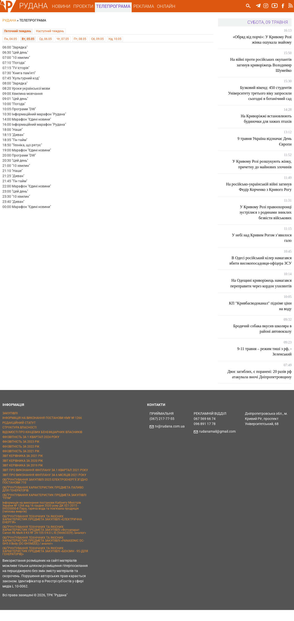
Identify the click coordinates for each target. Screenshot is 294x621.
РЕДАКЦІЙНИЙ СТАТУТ (19, 433)
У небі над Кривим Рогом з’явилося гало (262, 243)
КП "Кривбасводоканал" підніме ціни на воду (264, 311)
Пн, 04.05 (10, 37)
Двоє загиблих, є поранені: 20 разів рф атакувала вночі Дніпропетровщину (262, 382)
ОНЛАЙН (168, 6)
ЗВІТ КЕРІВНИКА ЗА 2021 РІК (22, 467)
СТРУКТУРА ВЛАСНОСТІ (19, 438)
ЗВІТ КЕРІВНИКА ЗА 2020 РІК (22, 471)
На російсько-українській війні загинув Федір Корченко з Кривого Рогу (263, 189)
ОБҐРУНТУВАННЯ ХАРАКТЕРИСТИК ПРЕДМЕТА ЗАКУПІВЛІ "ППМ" (44, 507)
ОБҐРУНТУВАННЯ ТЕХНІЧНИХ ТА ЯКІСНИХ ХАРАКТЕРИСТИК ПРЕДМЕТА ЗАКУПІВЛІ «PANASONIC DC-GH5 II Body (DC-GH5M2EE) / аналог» (43, 551)
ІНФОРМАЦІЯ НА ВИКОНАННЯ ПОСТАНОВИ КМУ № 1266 (42, 429)
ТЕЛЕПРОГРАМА (115, 6)
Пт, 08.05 (80, 37)
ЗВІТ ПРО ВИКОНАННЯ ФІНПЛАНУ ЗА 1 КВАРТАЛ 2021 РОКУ (45, 481)
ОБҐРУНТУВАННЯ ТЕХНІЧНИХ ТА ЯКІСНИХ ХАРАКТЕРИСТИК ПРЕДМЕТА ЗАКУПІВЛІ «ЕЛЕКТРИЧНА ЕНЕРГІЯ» (42, 530)
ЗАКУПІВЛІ (10, 424)
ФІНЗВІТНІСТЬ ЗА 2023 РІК (20, 452)
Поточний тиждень (17, 30)
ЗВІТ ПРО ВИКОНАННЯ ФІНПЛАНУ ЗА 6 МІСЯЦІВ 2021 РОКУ (44, 486)
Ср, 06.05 (45, 37)
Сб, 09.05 (97, 37)
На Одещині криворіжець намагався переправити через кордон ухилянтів (261, 288)
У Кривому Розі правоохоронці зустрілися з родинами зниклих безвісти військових (266, 217)
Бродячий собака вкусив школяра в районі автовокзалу (262, 334)
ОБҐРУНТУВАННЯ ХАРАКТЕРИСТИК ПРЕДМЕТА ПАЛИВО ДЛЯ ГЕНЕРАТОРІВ (42, 500)
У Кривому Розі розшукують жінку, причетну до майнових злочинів (262, 164)
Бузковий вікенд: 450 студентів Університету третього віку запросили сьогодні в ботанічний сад (261, 93)
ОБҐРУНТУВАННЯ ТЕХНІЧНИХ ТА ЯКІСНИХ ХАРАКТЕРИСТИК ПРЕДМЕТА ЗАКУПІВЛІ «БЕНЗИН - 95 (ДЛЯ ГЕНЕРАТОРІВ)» (45, 562)
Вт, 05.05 (28, 37)
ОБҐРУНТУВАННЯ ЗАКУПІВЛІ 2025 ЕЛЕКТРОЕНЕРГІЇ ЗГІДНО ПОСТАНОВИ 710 (45, 492)
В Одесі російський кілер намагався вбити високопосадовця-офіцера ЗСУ (261, 266)
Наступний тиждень (50, 30)
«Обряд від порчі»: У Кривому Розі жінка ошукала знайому (262, 39)
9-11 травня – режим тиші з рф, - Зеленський (264, 357)
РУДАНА (35, 5)
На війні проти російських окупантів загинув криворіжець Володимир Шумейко (261, 65)
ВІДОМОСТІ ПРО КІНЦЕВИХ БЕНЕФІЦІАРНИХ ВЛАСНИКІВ (42, 443)
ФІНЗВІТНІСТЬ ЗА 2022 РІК (20, 457)
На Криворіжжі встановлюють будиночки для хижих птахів (266, 118)
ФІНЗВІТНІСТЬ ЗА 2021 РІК (20, 462)
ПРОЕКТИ (85, 6)
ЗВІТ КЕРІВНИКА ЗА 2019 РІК (22, 476)
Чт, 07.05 (63, 37)
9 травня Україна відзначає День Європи (265, 141)
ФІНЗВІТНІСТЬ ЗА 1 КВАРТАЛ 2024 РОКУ (30, 448)
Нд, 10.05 (115, 37)
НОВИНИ (63, 6)
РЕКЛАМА (145, 6)
